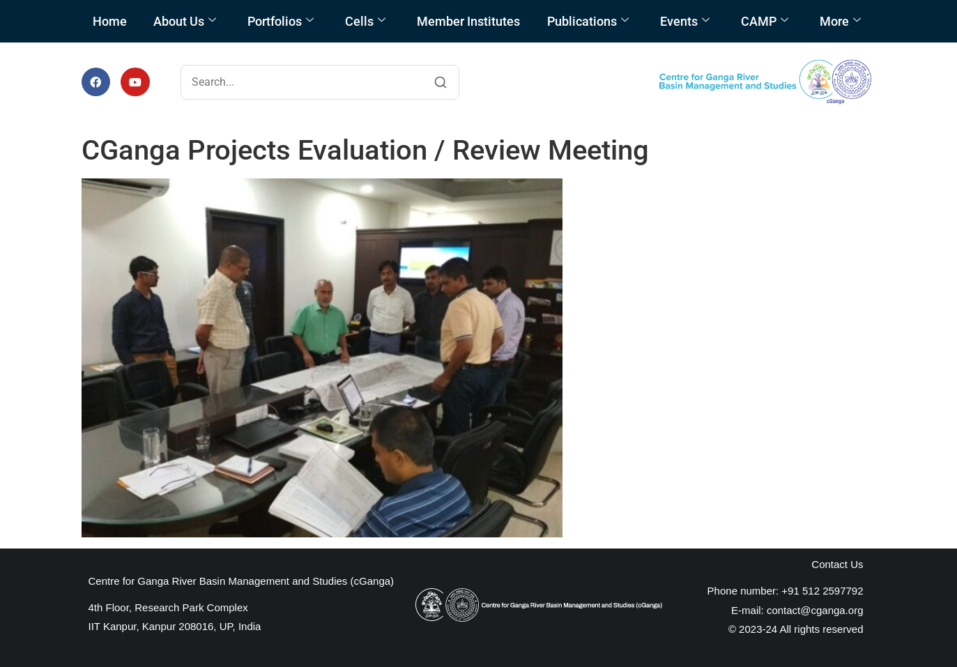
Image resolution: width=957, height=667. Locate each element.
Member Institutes (468, 21)
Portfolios (280, 21)
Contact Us (837, 564)
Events (685, 21)
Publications (588, 21)
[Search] (440, 82)
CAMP (764, 21)
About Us (184, 21)
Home (110, 21)
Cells (365, 21)
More (840, 21)
